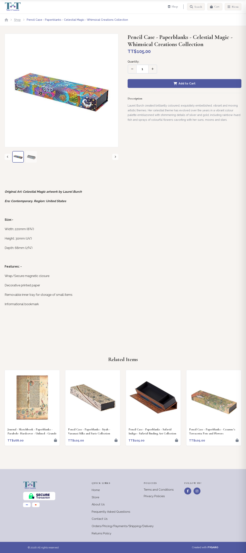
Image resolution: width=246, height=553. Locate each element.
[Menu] (233, 6)
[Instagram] (197, 491)
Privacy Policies (154, 496)
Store (95, 497)
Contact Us (99, 519)
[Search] (196, 6)
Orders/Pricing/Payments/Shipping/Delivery (123, 526)
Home (96, 490)
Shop (17, 19)
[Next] (115, 157)
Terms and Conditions (159, 489)
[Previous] (8, 157)
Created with (205, 547)
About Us (98, 504)
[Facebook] (187, 491)
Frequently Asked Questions (111, 511)
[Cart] (214, 6)
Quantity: (133, 61)
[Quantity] (142, 69)
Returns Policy (101, 533)
